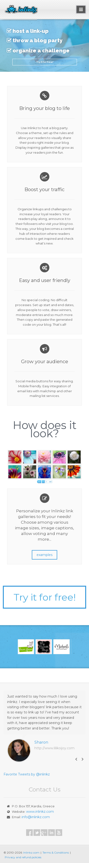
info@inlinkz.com (36, 817)
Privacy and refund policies (23, 857)
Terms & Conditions (55, 852)
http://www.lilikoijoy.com (54, 748)
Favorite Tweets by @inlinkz (27, 774)
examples (44, 555)
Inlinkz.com (31, 852)
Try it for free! (44, 62)
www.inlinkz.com (40, 811)
